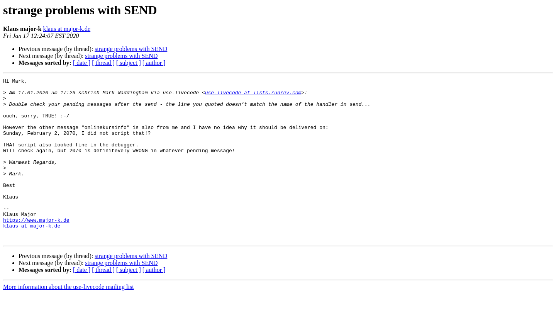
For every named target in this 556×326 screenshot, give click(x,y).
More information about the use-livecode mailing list (68, 319)
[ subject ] (128, 62)
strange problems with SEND (131, 49)
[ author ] (154, 62)
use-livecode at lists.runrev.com (253, 95)
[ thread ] (103, 62)
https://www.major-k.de (36, 248)
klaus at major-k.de (66, 28)
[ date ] (81, 62)
